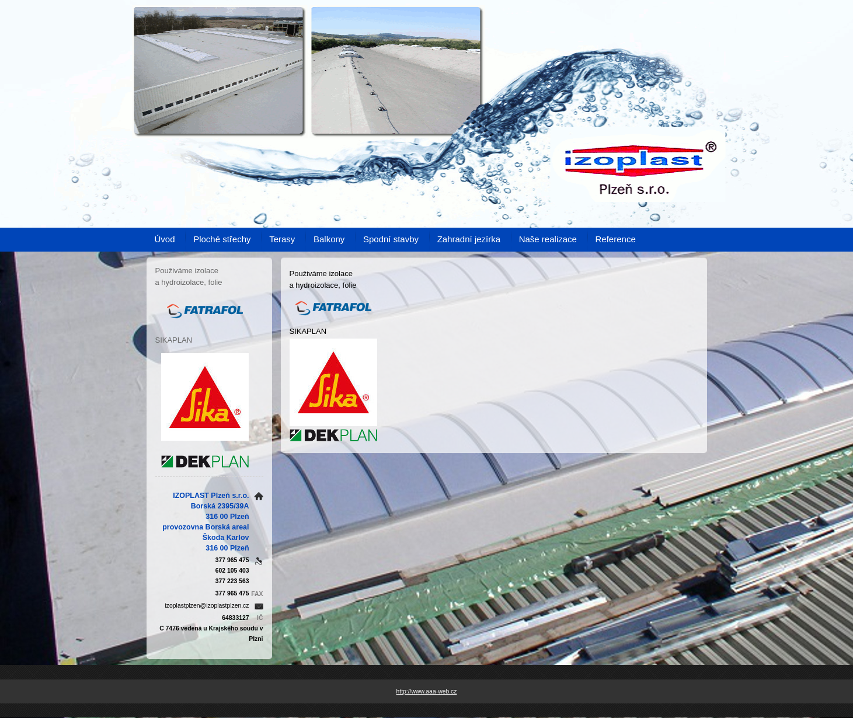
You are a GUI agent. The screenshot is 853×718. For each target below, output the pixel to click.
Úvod (165, 239)
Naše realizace (548, 239)
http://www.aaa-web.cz (426, 691)
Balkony (329, 239)
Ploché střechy (221, 239)
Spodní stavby (391, 239)
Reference (616, 239)
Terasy (282, 239)
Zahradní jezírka (468, 239)
